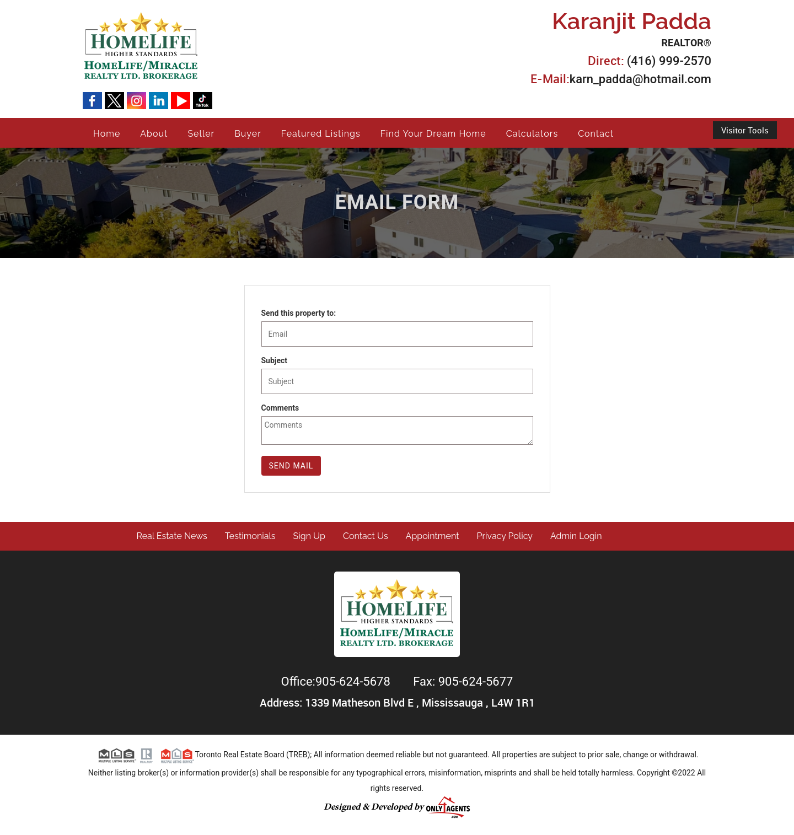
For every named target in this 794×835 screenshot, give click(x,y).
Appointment (432, 536)
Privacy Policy (505, 536)
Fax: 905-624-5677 (463, 681)
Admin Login (576, 536)
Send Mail (291, 465)
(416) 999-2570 (669, 61)
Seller (200, 133)
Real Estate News (172, 536)
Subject (274, 360)
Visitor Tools (745, 130)
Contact (596, 133)
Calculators (532, 133)
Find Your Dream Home (433, 133)
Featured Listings (321, 133)
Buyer (247, 133)
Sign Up (309, 536)
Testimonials (250, 536)
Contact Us (365, 536)
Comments (280, 407)
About (154, 133)
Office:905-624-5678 (337, 681)
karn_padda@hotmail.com (640, 79)
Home (106, 133)
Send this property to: (298, 313)
